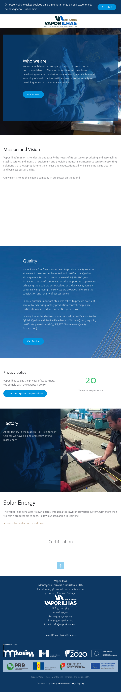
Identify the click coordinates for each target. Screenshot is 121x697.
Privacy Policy (59, 634)
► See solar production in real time (23, 523)
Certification (33, 341)
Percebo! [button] (107, 7)
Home (48, 634)
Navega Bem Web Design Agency (67, 683)
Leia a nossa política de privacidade (25, 393)
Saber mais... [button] (31, 9)
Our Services (33, 94)
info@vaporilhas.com (65, 624)
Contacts (71, 634)
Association (29, 328)
